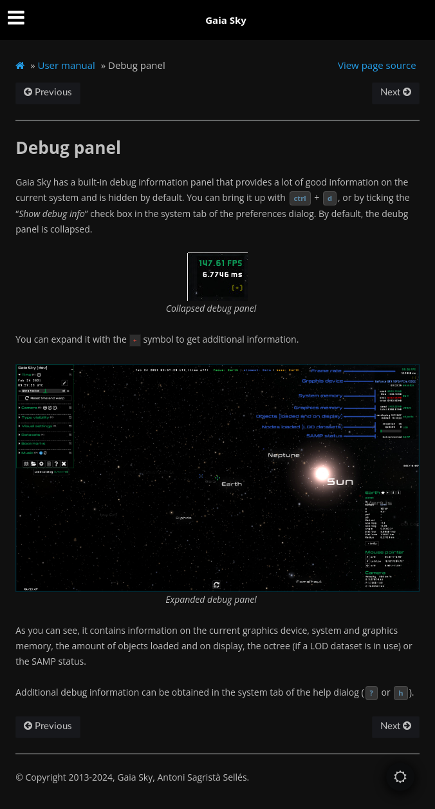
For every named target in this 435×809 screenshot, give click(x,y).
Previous (48, 92)
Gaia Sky (225, 20)
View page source (377, 65)
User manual (66, 65)
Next (395, 92)
